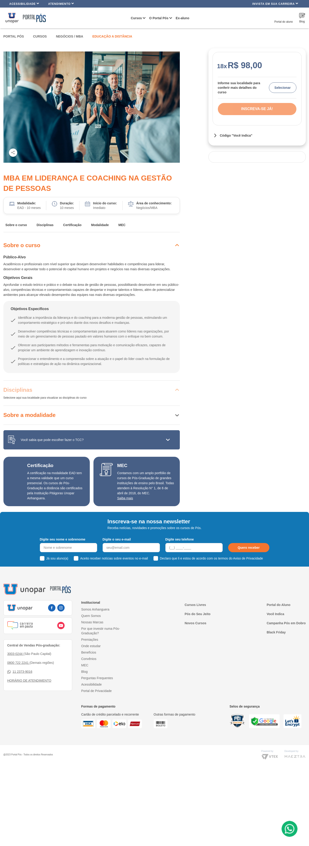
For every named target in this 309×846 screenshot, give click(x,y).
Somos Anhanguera (95, 609)
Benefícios (88, 652)
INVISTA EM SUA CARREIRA (275, 3)
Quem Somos (91, 616)
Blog (84, 671)
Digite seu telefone (179, 539)
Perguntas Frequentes (97, 678)
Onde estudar (91, 646)
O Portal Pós (158, 18)
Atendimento (61, 3)
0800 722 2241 (18, 663)
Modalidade (100, 225)
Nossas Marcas (92, 622)
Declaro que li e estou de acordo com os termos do (211, 558)
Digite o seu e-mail (117, 539)
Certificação (72, 225)
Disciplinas (45, 225)
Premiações (89, 639)
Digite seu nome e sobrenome (62, 539)
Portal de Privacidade (96, 691)
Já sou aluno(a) (57, 558)
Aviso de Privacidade (248, 558)
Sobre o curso (16, 225)
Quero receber (249, 547)
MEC (122, 225)
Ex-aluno (182, 18)
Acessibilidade (24, 3)
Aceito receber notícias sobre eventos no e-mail (114, 558)
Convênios (88, 659)
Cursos (136, 18)
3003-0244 (15, 654)
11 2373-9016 (19, 672)
